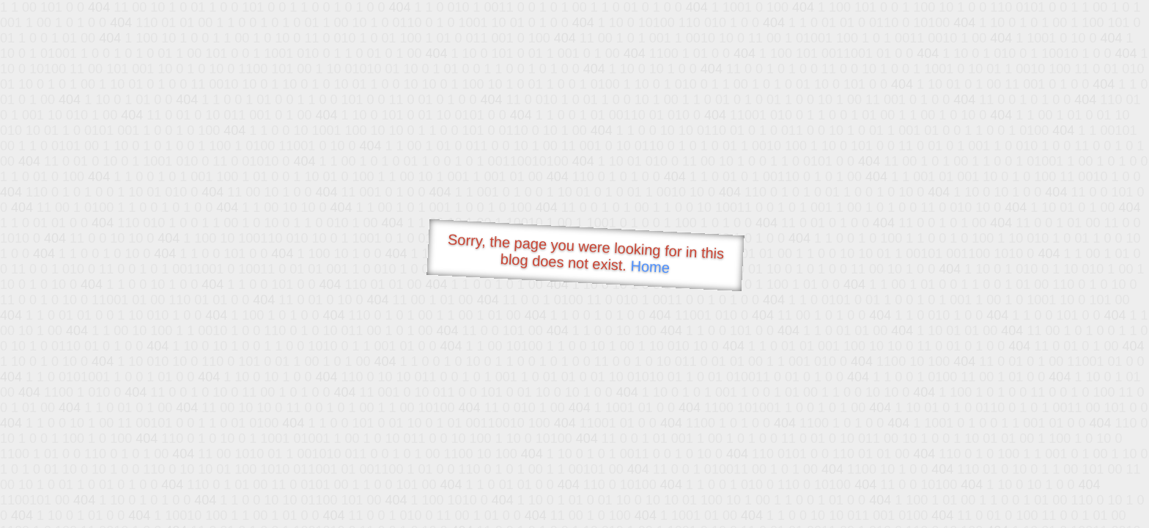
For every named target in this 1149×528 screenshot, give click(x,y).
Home (650, 266)
